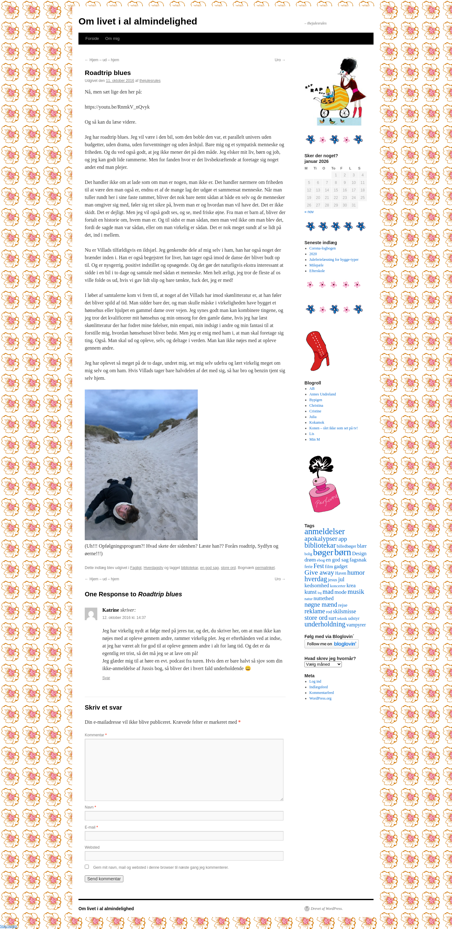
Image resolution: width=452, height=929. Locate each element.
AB (312, 388)
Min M (314, 439)
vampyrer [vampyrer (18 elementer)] (356, 625)
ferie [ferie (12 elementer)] (308, 566)
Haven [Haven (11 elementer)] (341, 573)
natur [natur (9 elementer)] (308, 599)
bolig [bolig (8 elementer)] (308, 554)
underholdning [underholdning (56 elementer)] (325, 624)
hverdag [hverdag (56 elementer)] (315, 579)
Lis (311, 434)
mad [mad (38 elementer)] (328, 591)
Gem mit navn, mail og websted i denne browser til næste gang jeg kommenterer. (161, 867)
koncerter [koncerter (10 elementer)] (338, 585)
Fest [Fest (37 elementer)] (319, 565)
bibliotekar (189, 568)
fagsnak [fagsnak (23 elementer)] (357, 559)
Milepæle (316, 265)
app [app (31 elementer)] (342, 538)
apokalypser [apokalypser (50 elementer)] (320, 538)
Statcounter (8, 926)
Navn (90, 807)
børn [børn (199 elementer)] (342, 552)
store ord (228, 568)
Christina (316, 405)
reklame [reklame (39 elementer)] (314, 611)
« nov (309, 212)
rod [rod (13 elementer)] (329, 611)
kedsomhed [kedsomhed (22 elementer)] (316, 585)
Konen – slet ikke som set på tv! (333, 428)
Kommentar (96, 735)
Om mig (112, 38)
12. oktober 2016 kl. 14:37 (124, 617)
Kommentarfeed (321, 692)
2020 (313, 254)
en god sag (209, 568)
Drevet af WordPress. (327, 908)
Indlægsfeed (318, 687)
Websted (92, 847)
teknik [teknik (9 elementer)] (342, 618)
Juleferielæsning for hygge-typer (334, 259)
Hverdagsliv (153, 568)
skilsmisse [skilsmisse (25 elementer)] (344, 611)
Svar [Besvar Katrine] (106, 678)
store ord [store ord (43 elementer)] (315, 617)
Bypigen (315, 400)
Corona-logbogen (322, 248)
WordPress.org (320, 698)
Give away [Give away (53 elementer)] (319, 572)
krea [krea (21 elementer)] (351, 585)
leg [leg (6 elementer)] (320, 592)
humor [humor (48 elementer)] (356, 572)
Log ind (315, 681)
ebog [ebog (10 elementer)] (321, 560)
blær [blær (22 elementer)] (362, 546)
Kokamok (316, 422)
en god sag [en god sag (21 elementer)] (337, 560)
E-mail (91, 827)
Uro (280, 60)
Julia (313, 417)
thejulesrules (149, 80)
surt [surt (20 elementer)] (332, 618)
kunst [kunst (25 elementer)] (310, 592)
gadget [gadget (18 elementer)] (340, 566)
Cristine (315, 411)
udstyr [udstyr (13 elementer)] (353, 618)
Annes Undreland (322, 394)
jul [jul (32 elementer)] (341, 579)
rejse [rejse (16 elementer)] (342, 605)
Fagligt (136, 568)
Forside (92, 38)
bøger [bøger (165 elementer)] (323, 552)
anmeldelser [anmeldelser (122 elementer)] (324, 531)
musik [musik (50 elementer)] (355, 591)
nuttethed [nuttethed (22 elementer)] (324, 598)
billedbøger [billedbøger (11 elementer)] (346, 546)
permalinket (265, 568)
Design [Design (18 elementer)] (359, 553)
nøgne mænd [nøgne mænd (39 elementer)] (320, 604)
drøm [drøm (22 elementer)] (310, 560)
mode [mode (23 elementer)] (341, 592)
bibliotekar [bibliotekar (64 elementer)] (320, 545)
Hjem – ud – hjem (102, 60)
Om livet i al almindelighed (137, 21)
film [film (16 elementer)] (329, 566)
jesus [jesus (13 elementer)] (332, 579)
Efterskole (317, 271)
